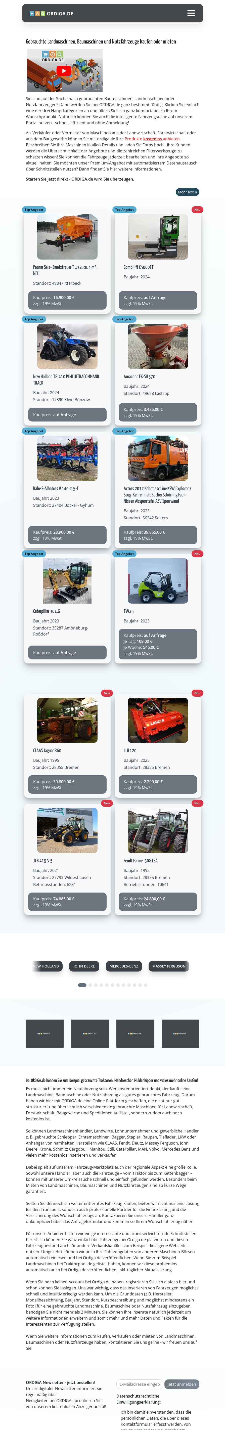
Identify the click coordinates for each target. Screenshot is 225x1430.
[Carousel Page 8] (123, 985)
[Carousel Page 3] (96, 985)
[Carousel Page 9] (129, 985)
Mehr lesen (187, 192)
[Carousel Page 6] (112, 985)
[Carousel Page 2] (90, 985)
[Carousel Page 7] (118, 985)
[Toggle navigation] (191, 13)
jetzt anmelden (182, 1384)
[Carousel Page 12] (145, 985)
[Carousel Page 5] (107, 985)
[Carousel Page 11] (140, 985)
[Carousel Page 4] (101, 985)
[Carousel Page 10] (134, 985)
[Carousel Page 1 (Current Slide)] (82, 985)
